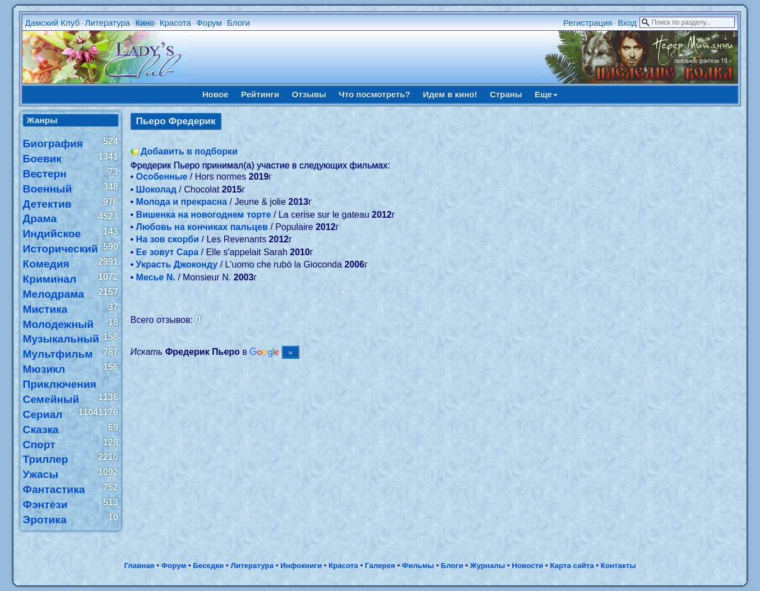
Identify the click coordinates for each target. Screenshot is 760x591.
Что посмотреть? (374, 94)
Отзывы (309, 94)
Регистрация (588, 22)
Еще (546, 94)
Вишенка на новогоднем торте (203, 214)
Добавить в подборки (189, 151)
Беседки (208, 565)
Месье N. (155, 277)
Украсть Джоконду (177, 264)
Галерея (380, 565)
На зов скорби (167, 239)
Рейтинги (260, 94)
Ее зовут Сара (167, 252)
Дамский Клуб (52, 22)
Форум (209, 22)
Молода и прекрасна (181, 202)
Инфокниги (301, 565)
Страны (506, 94)
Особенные (162, 176)
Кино (145, 22)
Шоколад (156, 189)
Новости (527, 565)
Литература (107, 22)
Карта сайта (572, 565)
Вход (627, 22)
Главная (139, 565)
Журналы (487, 565)
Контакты (618, 565)
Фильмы (418, 565)
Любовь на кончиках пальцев (202, 227)
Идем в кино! (450, 94)
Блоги (238, 22)
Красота (175, 22)
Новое (215, 94)
